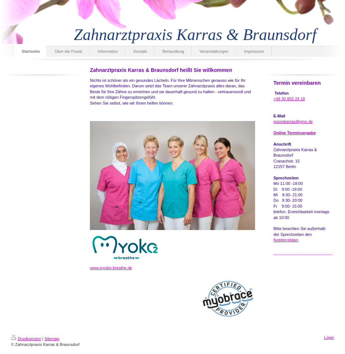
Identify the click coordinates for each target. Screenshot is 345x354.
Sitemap (51, 338)
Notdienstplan (285, 240)
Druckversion (26, 338)
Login (329, 337)
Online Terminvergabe (294, 133)
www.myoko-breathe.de (111, 268)
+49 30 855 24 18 (289, 98)
